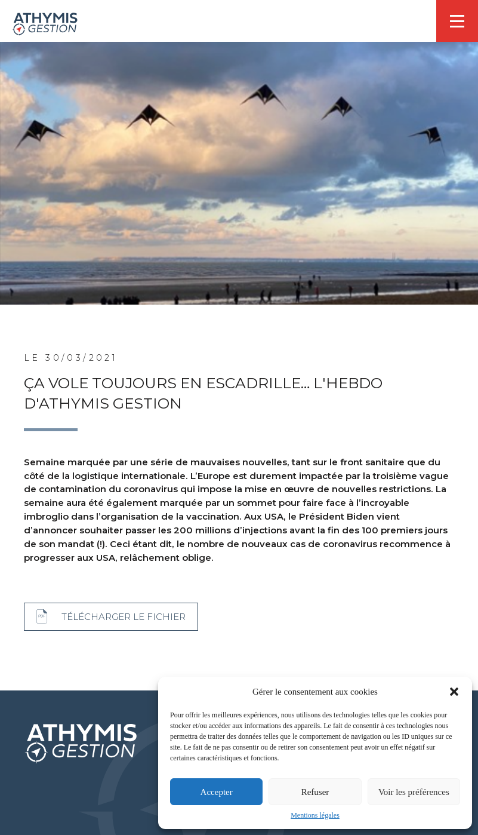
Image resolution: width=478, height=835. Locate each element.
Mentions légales (315, 815)
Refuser (315, 792)
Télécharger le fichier (123, 617)
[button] (454, 692)
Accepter (217, 792)
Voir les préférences (413, 792)
